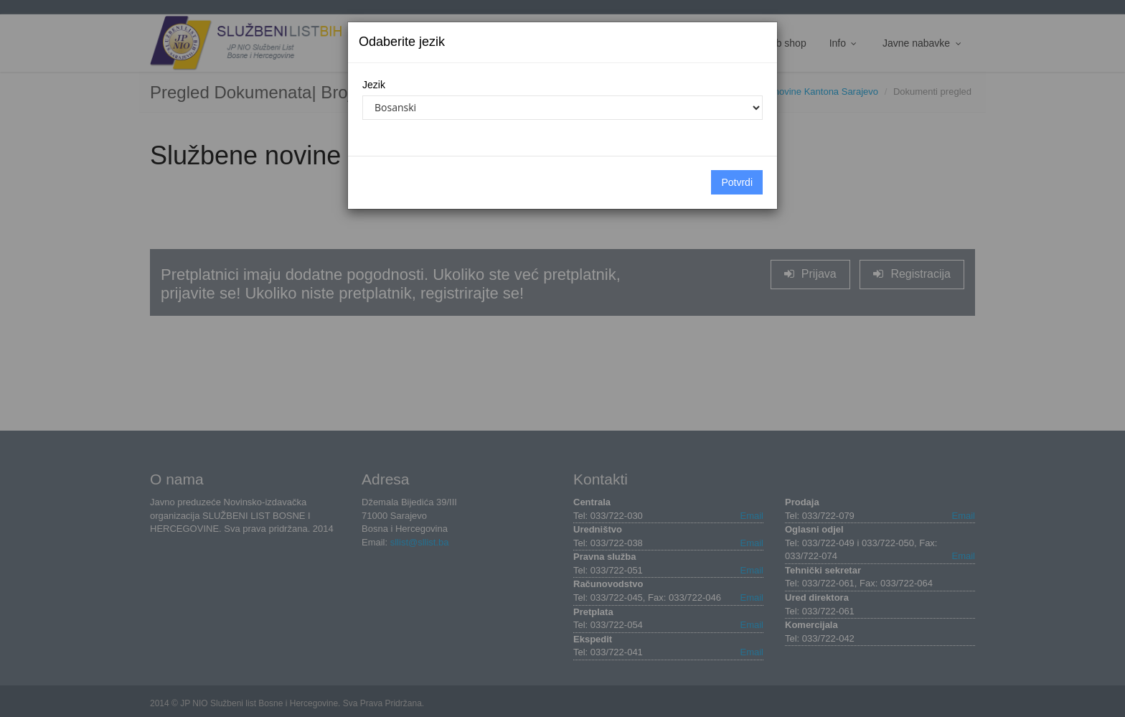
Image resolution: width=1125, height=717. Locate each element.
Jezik (373, 84)
